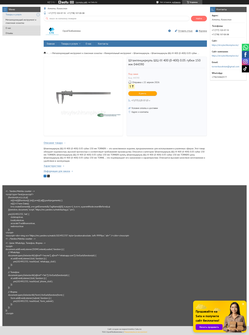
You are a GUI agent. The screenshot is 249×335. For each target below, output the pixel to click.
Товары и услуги (13, 14)
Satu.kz (138, 329)
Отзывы (9, 33)
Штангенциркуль (141, 53)
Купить (142, 93)
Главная (51, 43)
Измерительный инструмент (117, 53)
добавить (176, 2)
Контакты (103, 43)
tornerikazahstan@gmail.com (225, 66)
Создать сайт (81, 2)
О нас (8, 28)
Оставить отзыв (185, 31)
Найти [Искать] (199, 18)
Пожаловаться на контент (135, 332)
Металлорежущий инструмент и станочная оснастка (21, 21)
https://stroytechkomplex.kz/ (225, 45)
